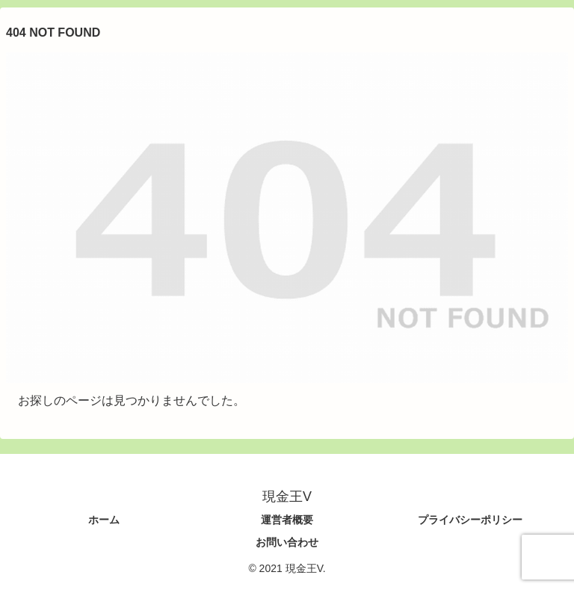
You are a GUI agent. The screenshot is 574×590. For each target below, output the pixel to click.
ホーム (104, 520)
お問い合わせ (287, 542)
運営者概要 (287, 520)
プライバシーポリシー (470, 520)
